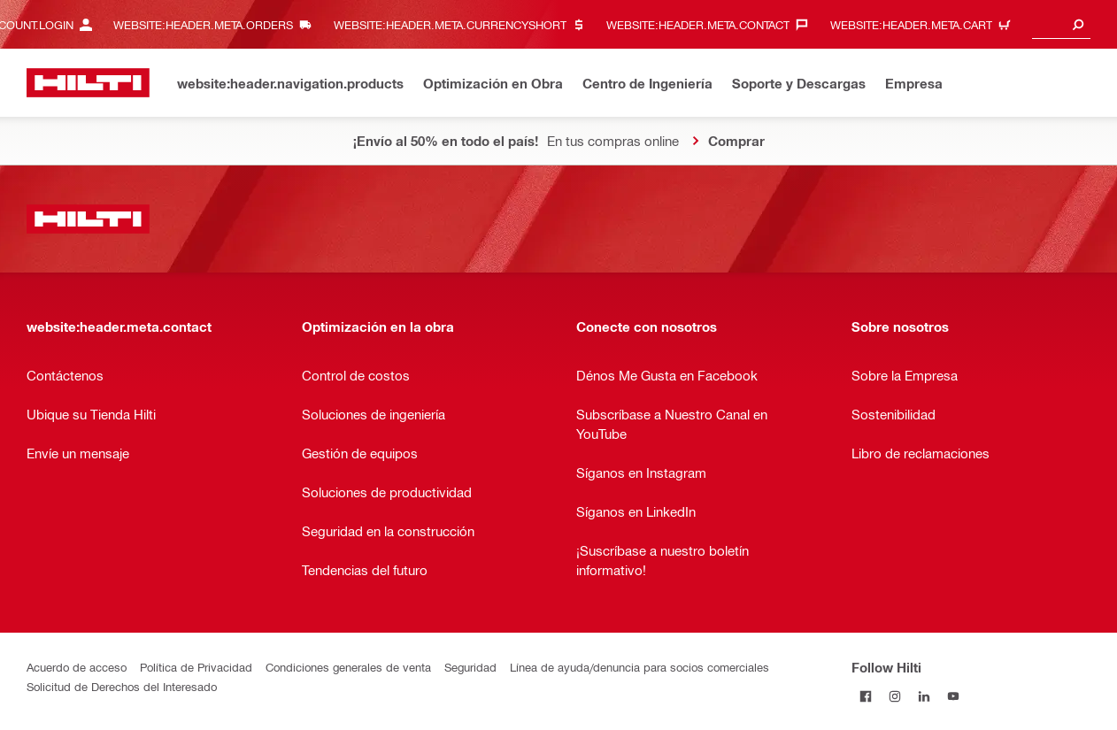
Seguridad (470, 666)
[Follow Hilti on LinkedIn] (924, 696)
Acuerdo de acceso (77, 666)
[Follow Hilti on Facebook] (866, 696)
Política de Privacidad (196, 666)
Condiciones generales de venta (348, 666)
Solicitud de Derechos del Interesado (122, 686)
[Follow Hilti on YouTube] (953, 696)
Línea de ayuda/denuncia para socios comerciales (639, 666)
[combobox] (1061, 24)
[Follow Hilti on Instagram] (895, 696)
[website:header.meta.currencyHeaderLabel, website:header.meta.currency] (464, 24)
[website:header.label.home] (88, 82)
